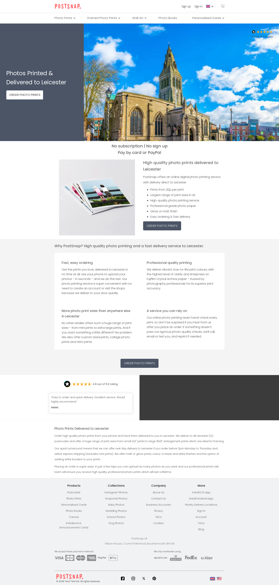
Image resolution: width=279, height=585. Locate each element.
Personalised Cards (206, 18)
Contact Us (158, 498)
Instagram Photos (116, 492)
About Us (158, 492)
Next (132, 197)
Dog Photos (116, 523)
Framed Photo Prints (102, 18)
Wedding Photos (116, 511)
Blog (201, 529)
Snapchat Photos (116, 498)
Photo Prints (73, 498)
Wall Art (137, 18)
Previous (62, 197)
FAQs (201, 523)
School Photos (116, 517)
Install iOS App (201, 492)
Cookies (158, 523)
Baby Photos (116, 505)
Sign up (186, 6)
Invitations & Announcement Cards (73, 525)
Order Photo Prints (139, 363)
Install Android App (201, 498)
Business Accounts (158, 505)
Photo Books (167, 18)
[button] (209, 6)
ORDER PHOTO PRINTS (24, 95)
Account (201, 517)
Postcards (73, 492)
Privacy (158, 511)
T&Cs (158, 517)
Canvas (74, 517)
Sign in (198, 6)
